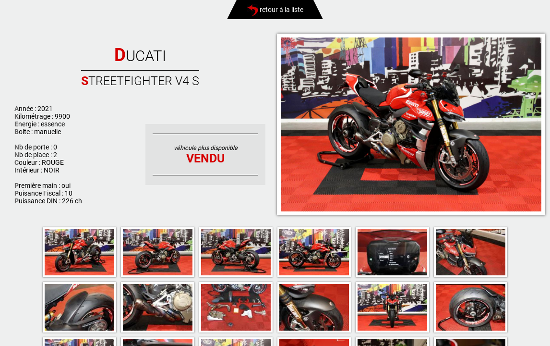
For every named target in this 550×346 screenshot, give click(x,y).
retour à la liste (275, 9)
